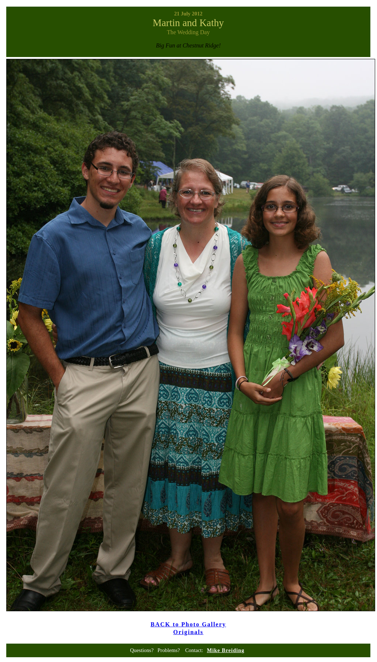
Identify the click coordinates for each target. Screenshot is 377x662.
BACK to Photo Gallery (188, 624)
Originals (188, 632)
